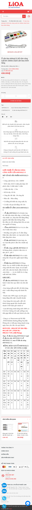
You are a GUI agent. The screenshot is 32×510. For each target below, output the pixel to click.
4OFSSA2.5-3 (5, 107)
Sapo (10, 508)
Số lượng (3, 92)
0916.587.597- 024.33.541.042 (9, 493)
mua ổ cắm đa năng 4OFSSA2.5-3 (20, 107)
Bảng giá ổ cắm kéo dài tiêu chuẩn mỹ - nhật (8, 435)
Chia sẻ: (3, 114)
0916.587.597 (9, 475)
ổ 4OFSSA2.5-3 (6, 110)
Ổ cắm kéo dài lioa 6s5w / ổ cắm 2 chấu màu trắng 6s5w (22, 435)
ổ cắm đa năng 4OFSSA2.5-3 (19, 110)
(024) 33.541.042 (10, 479)
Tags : (2, 105)
